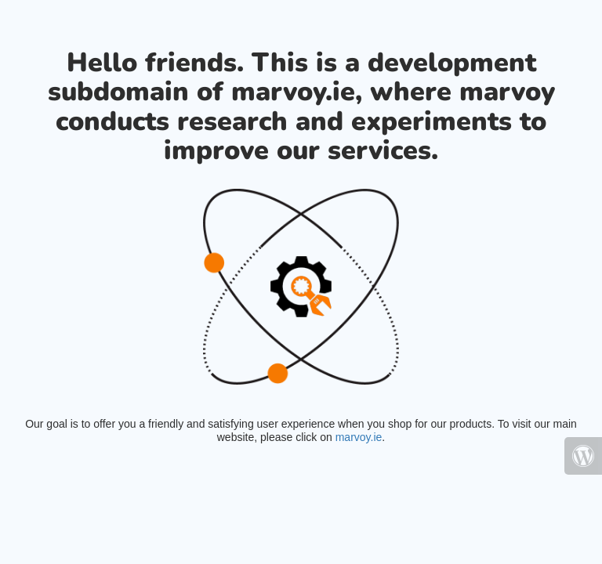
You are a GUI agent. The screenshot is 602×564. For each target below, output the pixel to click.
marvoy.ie (359, 437)
